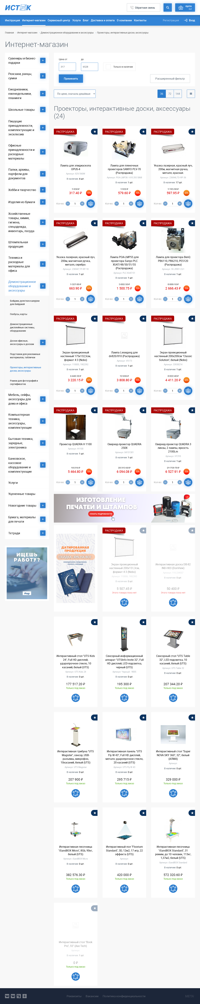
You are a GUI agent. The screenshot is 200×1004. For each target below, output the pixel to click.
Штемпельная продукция (18, 244)
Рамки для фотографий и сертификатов (24, 382)
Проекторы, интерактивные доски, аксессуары (25, 369)
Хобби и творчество (22, 190)
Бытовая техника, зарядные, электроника (20, 443)
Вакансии (92, 996)
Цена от (63, 59)
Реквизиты (74, 996)
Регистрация (171, 20)
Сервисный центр (59, 20)
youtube (24, 996)
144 (178, 94)
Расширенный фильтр (170, 78)
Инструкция (12, 20)
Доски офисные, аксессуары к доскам (22, 342)
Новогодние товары (22, 505)
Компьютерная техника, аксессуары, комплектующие (20, 421)
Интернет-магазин (34, 20)
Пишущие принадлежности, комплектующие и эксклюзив (21, 127)
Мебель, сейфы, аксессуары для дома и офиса (19, 399)
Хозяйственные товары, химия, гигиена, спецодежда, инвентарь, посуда (21, 222)
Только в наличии (123, 66)
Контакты (140, 20)
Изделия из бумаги (21, 202)
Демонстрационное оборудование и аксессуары (67, 32)
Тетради (14, 533)
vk (7, 996)
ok (19, 996)
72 (169, 94)
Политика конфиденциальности (124, 996)
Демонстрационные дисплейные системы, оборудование (22, 327)
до (82, 59)
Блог (86, 20)
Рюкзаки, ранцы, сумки (20, 76)
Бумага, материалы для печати (22, 519)
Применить (71, 78)
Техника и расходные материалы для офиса (19, 264)
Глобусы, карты (18, 314)
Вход (192, 20)
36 (161, 94)
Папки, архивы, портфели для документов (19, 173)
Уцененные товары (21, 494)
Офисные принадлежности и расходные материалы (21, 151)
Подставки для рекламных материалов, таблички (25, 355)
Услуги (76, 20)
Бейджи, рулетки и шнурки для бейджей (25, 302)
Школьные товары (21, 110)
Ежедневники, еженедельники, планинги (20, 93)
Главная (9, 32)
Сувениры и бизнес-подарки (22, 60)
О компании (124, 20)
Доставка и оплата (103, 20)
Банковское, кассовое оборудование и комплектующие (20, 464)
